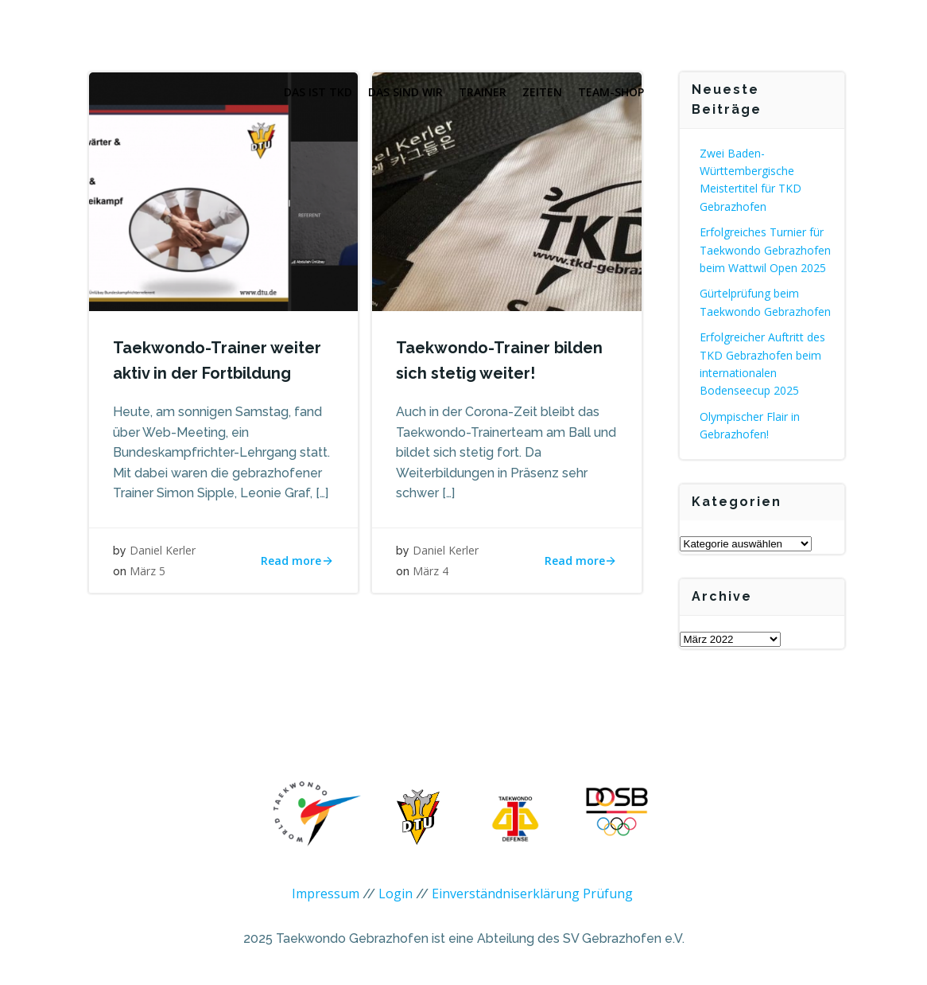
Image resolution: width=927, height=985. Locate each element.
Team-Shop (611, 91)
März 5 (147, 570)
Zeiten (542, 91)
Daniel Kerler (163, 550)
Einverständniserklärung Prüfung (532, 893)
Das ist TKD (318, 91)
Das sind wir (405, 91)
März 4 (430, 570)
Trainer (482, 91)
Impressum (325, 893)
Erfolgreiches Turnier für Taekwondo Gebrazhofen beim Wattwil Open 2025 (765, 249)
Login (395, 893)
